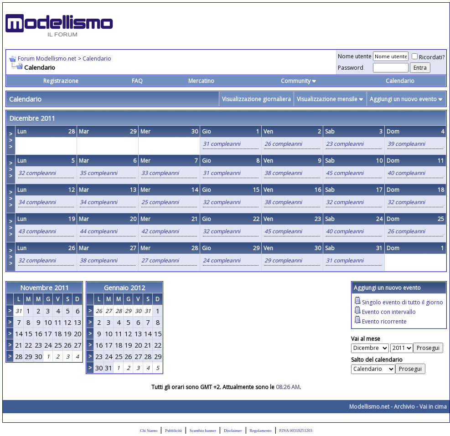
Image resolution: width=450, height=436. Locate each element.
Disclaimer (233, 430)
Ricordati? (428, 57)
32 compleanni (37, 173)
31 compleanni (221, 144)
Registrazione (60, 81)
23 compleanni (344, 144)
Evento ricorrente (384, 321)
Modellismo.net (369, 406)
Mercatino (201, 81)
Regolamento (261, 430)
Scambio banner (203, 430)
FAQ (137, 81)
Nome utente (355, 56)
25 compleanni (160, 202)
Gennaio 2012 (124, 287)
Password (350, 68)
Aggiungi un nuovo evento (403, 99)
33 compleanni (160, 173)
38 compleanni (283, 173)
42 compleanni (160, 231)
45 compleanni (344, 173)
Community (299, 81)
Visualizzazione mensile (327, 99)
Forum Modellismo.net (47, 58)
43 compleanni (37, 231)
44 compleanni (98, 231)
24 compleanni (221, 260)
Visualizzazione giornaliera (256, 99)
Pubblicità (173, 430)
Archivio (404, 406)
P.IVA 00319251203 (295, 430)
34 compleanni (37, 202)
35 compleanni (98, 173)
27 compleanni (160, 260)
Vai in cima (433, 406)
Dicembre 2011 (32, 118)
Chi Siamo (148, 430)
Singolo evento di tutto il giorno (402, 302)
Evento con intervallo (389, 312)
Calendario (97, 58)
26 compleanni (283, 144)
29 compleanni (283, 260)
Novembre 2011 (44, 287)
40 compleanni (406, 173)
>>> (10, 140)
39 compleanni (406, 144)
